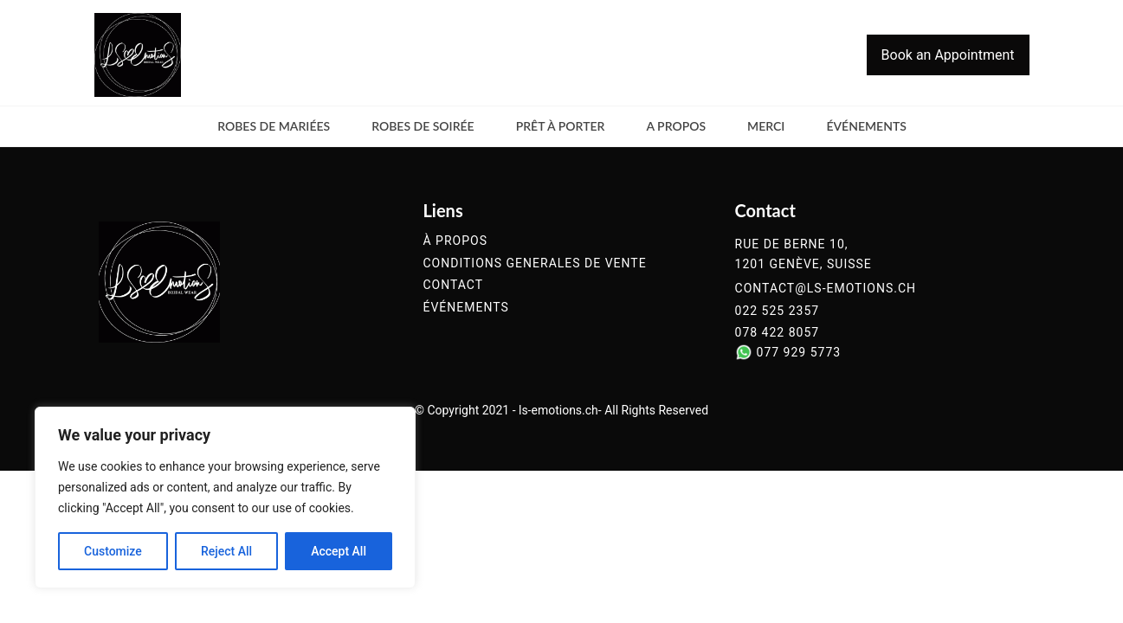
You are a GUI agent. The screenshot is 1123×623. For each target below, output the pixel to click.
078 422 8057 (777, 332)
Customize (113, 551)
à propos (455, 240)
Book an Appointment (948, 55)
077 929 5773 (799, 352)
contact (453, 285)
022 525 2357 (777, 311)
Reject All (226, 551)
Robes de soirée (422, 126)
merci (765, 126)
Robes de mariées (273, 126)
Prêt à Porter (560, 126)
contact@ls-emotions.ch (825, 288)
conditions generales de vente (534, 263)
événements (866, 126)
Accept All (338, 551)
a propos (676, 126)
